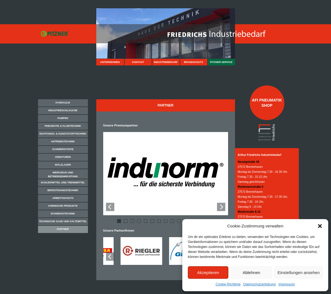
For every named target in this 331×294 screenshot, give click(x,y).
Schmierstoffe (63, 149)
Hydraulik (62, 102)
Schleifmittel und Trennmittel (63, 182)
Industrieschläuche (62, 110)
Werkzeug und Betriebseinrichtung (63, 174)
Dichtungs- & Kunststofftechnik (62, 133)
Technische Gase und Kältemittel (63, 221)
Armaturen (63, 157)
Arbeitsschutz (63, 198)
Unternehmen (110, 62)
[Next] (221, 207)
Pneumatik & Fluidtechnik (63, 126)
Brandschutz (193, 62)
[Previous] (110, 207)
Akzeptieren (208, 272)
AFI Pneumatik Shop (267, 102)
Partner (63, 229)
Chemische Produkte (63, 205)
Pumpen (62, 118)
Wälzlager (63, 164)
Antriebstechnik (63, 141)
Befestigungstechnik (62, 190)
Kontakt (138, 62)
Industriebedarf (166, 62)
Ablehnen (251, 272)
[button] (320, 226)
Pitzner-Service (221, 62)
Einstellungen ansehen (298, 272)
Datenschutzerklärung (259, 284)
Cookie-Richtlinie (228, 284)
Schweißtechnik (62, 213)
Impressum (287, 284)
